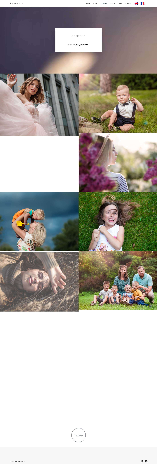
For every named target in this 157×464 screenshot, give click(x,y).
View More (78, 435)
